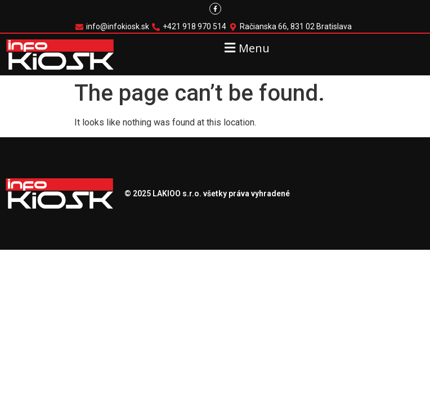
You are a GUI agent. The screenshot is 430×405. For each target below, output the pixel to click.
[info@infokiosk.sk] (113, 27)
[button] (246, 47)
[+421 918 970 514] (190, 27)
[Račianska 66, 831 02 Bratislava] (292, 27)
